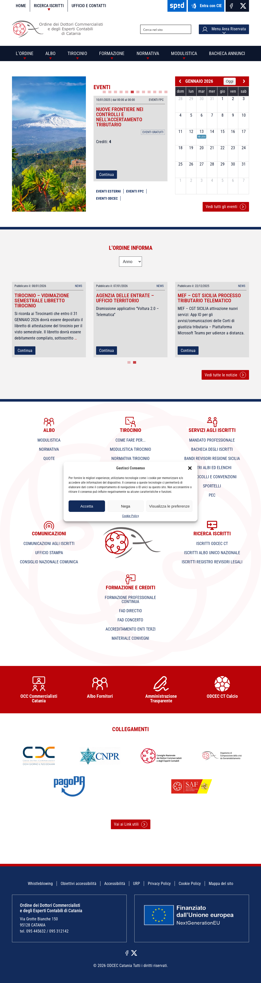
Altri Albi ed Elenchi (212, 467)
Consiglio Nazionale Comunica (49, 561)
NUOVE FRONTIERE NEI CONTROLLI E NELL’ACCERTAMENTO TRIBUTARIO (119, 117)
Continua (106, 174)
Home (21, 5)
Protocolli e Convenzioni (212, 476)
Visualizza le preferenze (169, 506)
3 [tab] (115, 92)
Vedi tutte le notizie (225, 375)
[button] (189, 468)
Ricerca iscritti (49, 5)
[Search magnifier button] (186, 29)
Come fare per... (130, 440)
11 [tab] (160, 92)
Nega (125, 506)
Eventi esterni (108, 191)
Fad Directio (130, 610)
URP (136, 883)
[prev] (180, 81)
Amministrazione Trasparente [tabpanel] (161, 689)
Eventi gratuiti (152, 132)
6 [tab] (132, 92)
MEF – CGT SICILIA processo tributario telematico (209, 298)
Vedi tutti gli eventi (226, 207)
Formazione (111, 53)
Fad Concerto (130, 620)
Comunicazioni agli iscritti (48, 543)
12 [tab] (165, 92)
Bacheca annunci (227, 53)
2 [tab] (109, 92)
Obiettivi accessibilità (78, 883)
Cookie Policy (130, 515)
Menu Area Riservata (224, 29)
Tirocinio (77, 53)
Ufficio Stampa (49, 552)
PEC (212, 495)
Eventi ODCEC (107, 198)
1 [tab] (104, 92)
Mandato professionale (212, 440)
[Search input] (161, 29)
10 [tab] (154, 92)
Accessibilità (114, 883)
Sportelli (212, 486)
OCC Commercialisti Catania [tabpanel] (39, 689)
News (78, 286)
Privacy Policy (159, 883)
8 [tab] (143, 92)
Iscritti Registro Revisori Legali (212, 561)
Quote (49, 458)
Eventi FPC (135, 191)
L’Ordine (24, 53)
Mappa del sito (221, 883)
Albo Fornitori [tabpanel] (100, 687)
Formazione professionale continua (130, 599)
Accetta (86, 506)
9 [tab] (149, 92)
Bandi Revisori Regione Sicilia (212, 458)
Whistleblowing (40, 883)
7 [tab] (137, 92)
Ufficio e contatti (89, 5)
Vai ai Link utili (130, 824)
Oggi (229, 81)
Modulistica (184, 53)
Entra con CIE (206, 6)
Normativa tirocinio (130, 458)
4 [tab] (121, 92)
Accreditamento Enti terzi (130, 629)
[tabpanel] (130, 138)
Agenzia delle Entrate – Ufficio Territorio (125, 298)
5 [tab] (126, 92)
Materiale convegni (130, 638)
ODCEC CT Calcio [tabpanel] (222, 687)
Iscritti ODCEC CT (212, 543)
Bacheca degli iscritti (212, 449)
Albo (50, 53)
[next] (244, 81)
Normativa (148, 53)
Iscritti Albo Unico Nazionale (212, 552)
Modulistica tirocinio (130, 449)
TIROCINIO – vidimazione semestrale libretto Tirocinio (42, 300)
